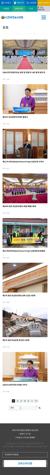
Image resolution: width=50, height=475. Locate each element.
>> (36, 401)
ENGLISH (19, 9)
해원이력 (19, 3)
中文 (31, 9)
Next (46, 463)
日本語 (6, 9)
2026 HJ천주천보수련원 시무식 (15, 385)
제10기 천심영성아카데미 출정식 (15, 117)
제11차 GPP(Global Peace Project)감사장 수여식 (23, 162)
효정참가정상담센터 (44, 3)
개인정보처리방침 (12, 455)
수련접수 (6, 3)
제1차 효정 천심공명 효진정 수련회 (16, 340)
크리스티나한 (25, 463)
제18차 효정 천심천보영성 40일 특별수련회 (19, 206)
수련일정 (31, 3)
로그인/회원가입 (40, 8)
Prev (3, 463)
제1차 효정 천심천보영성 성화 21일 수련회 (19, 296)
